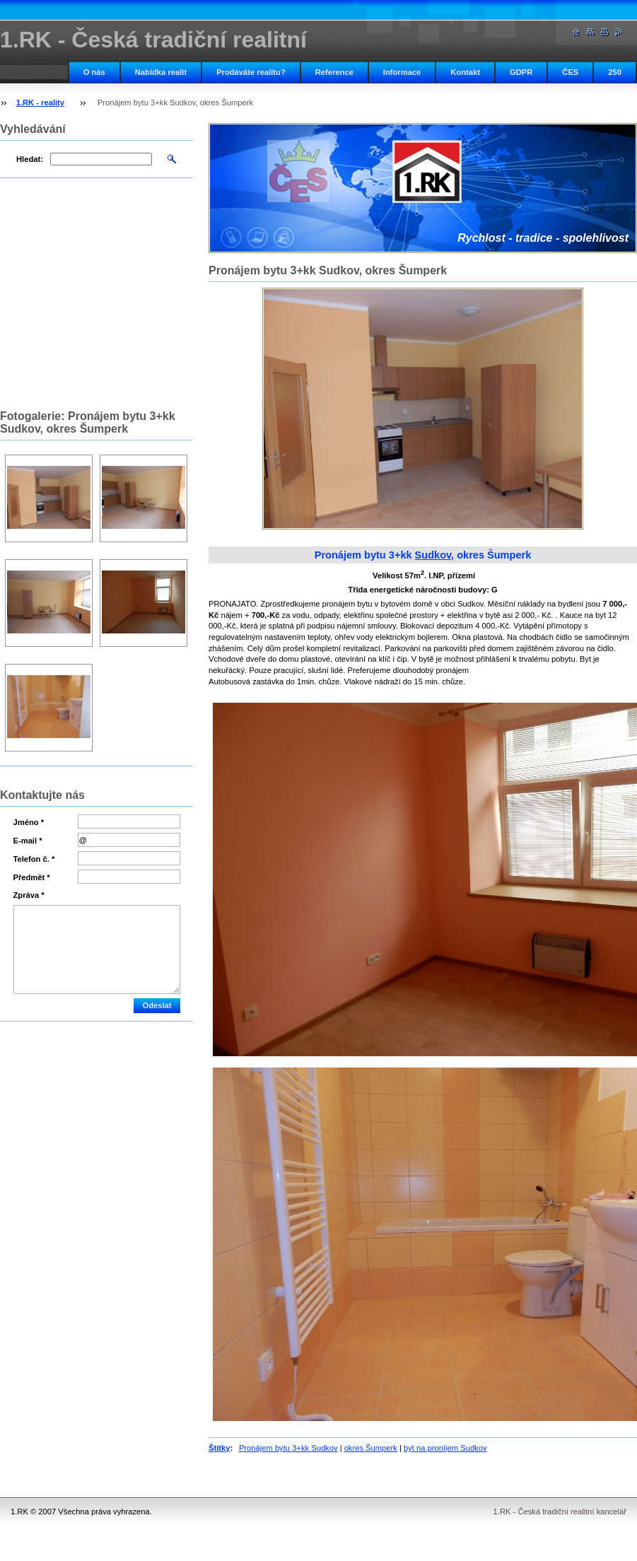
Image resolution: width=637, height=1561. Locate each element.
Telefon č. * (34, 859)
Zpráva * (29, 895)
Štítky (219, 1448)
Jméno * (29, 822)
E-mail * (27, 840)
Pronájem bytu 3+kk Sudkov (288, 1448)
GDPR (521, 72)
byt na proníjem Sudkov (445, 1448)
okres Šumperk (370, 1448)
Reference (334, 72)
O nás (94, 72)
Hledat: (29, 159)
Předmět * (31, 877)
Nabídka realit (161, 72)
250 (614, 72)
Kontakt (465, 72)
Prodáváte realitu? (251, 72)
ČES (570, 72)
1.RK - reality (40, 102)
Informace (402, 72)
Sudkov (433, 555)
